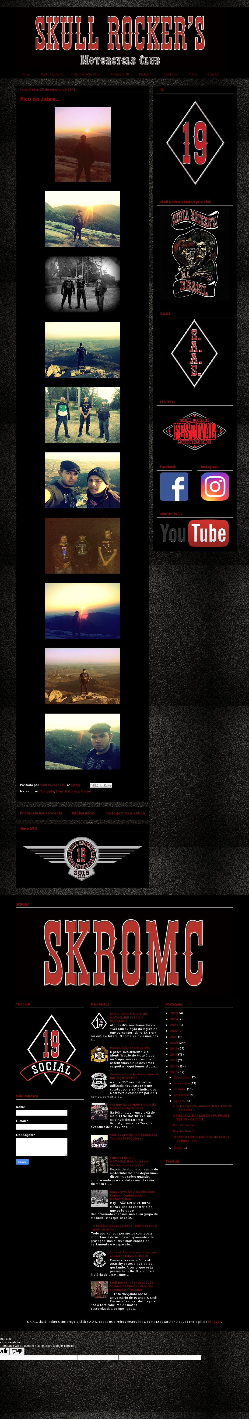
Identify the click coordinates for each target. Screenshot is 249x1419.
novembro (182, 1083)
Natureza (72, 791)
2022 (174, 1031)
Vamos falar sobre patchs (130, 1048)
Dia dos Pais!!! (183, 1131)
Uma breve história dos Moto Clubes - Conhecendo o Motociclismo (132, 1195)
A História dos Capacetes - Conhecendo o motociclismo (125, 1227)
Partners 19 (120, 74)
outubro (180, 1089)
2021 (174, 1037)
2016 (174, 1066)
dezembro (182, 1077)
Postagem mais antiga (125, 813)
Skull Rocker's (51, 74)
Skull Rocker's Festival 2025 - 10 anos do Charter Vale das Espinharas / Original (133, 1286)
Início (25, 74)
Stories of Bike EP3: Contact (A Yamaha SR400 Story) (133, 1136)
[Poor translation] (17, 1351)
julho (178, 1148)
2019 (174, 1048)
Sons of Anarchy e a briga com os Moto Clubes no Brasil (133, 1254)
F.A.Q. (193, 74)
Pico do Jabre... (184, 1125)
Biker (60, 791)
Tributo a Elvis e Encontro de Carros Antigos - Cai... (201, 1138)
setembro (182, 1095)
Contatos (171, 74)
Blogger (214, 1321)
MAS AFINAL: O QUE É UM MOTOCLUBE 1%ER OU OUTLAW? (129, 1017)
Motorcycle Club (87, 74)
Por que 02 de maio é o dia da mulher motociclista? (133, 1106)
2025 (174, 1013)
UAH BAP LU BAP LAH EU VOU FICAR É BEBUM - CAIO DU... (201, 1117)
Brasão (213, 74)
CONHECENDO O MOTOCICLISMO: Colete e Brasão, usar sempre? (129, 1161)
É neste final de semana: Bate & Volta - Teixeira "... (202, 1107)
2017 (174, 1060)
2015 (174, 1072)
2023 (174, 1025)
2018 (174, 1054)
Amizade (47, 791)
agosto (180, 1101)
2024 (174, 1019)
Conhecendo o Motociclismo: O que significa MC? (134, 1076)
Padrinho (146, 74)
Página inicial (84, 813)
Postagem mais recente (41, 813)
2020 (174, 1042)
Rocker (86, 791)
